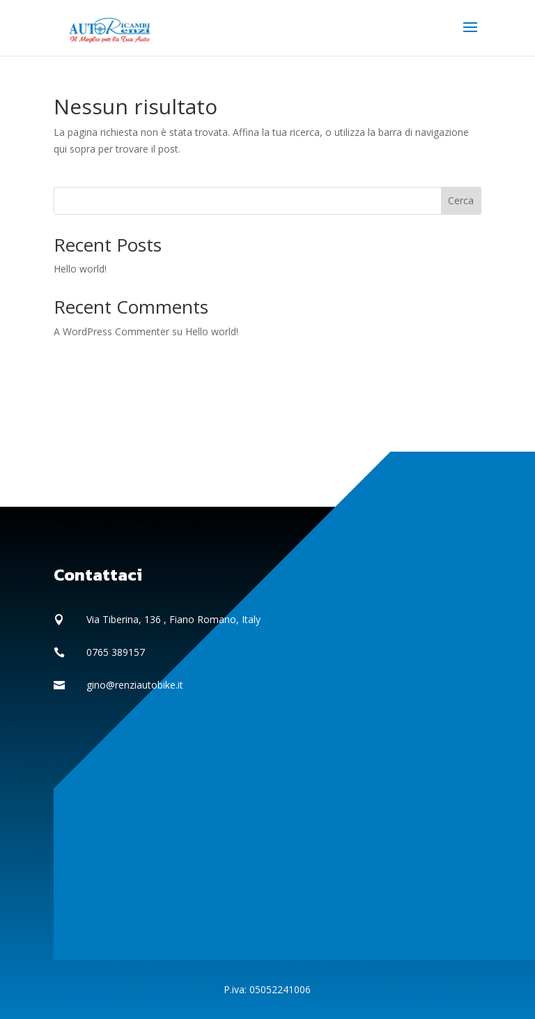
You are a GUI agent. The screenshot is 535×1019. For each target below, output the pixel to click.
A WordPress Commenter (111, 331)
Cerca (461, 200)
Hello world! (80, 268)
